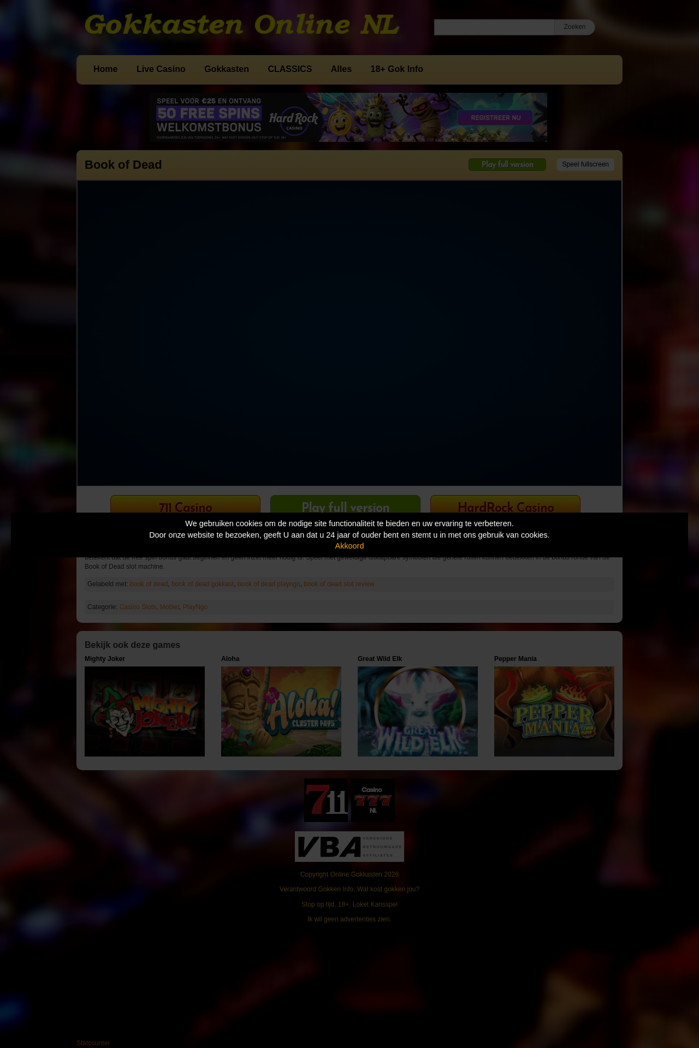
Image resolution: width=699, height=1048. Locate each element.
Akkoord (349, 545)
